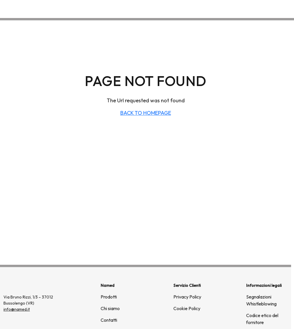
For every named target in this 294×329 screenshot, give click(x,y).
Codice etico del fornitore (262, 318)
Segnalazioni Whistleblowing (261, 300)
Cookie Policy (186, 308)
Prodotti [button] (216, 9)
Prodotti (109, 297)
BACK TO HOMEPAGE (145, 113)
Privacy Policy (187, 297)
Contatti (276, 9)
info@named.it (16, 309)
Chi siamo (247, 9)
